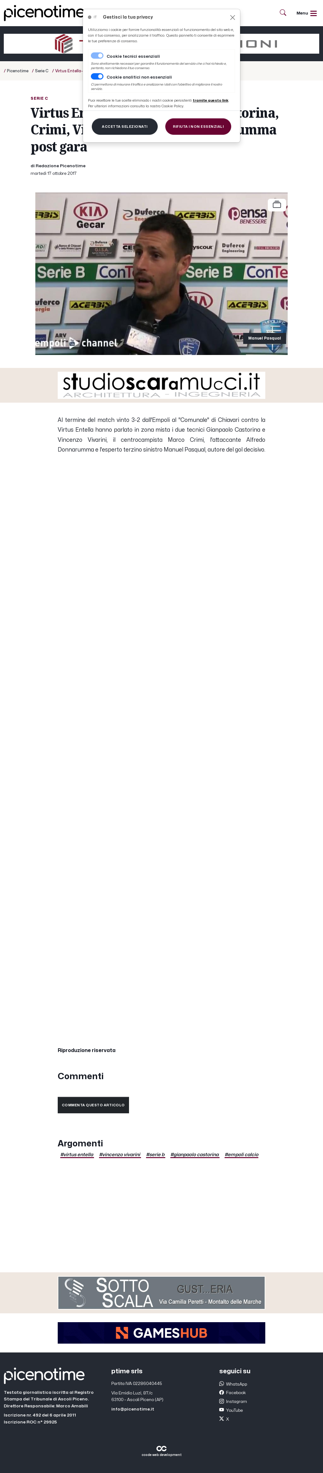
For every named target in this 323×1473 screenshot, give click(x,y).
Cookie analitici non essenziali (139, 77)
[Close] (233, 17)
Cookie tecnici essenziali (133, 56)
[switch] (97, 76)
